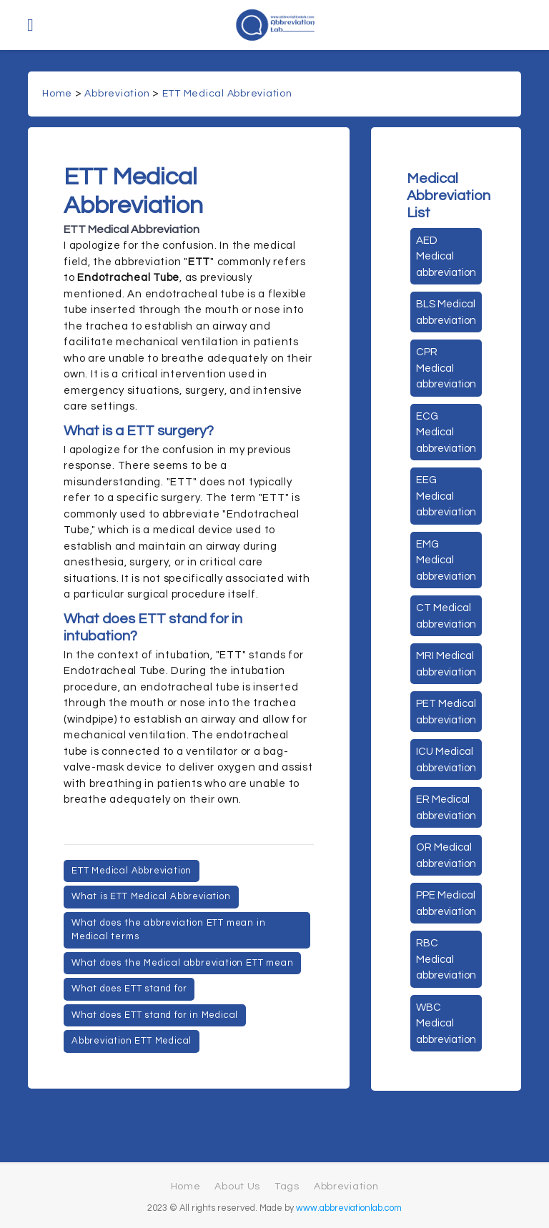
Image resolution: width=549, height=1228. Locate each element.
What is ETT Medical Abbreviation (151, 896)
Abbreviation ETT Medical (131, 1041)
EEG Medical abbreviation (446, 496)
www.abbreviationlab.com (349, 1208)
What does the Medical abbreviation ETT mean (182, 963)
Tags (287, 1187)
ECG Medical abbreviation (446, 432)
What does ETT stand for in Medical (154, 1015)
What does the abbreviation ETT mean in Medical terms (168, 930)
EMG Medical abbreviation (446, 560)
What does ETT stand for (129, 989)
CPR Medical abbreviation (446, 368)
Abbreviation (116, 94)
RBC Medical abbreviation (446, 959)
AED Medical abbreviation (446, 256)
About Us (237, 1187)
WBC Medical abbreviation (446, 1023)
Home (57, 94)
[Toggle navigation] (30, 25)
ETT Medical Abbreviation (227, 94)
